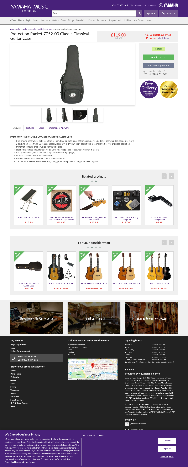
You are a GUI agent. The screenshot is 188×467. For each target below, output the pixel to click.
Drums (91, 20)
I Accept (167, 440)
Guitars (55, 20)
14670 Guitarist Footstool (28, 217)
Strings (71, 20)
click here (163, 38)
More (149, 20)
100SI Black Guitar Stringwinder (159, 218)
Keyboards (45, 20)
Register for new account (20, 351)
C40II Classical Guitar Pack (61, 283)
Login (12, 348)
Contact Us (152, 5)
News (12, 406)
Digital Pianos (32, 20)
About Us (138, 5)
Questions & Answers (59, 128)
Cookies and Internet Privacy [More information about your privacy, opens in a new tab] (23, 462)
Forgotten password (18, 344)
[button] (151, 13)
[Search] (94, 13)
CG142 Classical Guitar (159, 283)
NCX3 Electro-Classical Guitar (94, 283)
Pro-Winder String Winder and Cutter (94, 218)
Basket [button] (168, 13)
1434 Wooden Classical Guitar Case (28, 284)
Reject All (167, 449)
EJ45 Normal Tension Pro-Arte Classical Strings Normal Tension (61, 219)
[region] (94, 448)
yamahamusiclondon (138, 424)
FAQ (145, 5)
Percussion (101, 20)
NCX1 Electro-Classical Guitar (126, 283)
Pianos (21, 20)
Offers (13, 20)
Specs (41, 128)
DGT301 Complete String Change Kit (126, 218)
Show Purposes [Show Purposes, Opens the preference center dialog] (167, 456)
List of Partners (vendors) (94, 435)
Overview (17, 128)
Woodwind (81, 20)
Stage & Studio (115, 20)
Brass (63, 20)
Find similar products (158, 65)
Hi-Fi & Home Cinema (134, 20)
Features (30, 128)
